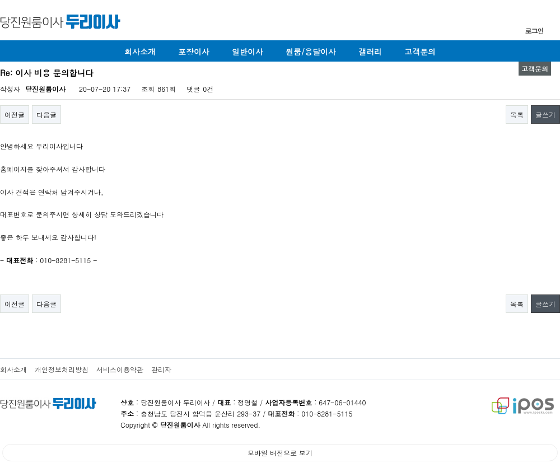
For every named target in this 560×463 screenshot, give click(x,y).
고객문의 (420, 51)
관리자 (161, 369)
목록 (517, 114)
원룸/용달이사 (311, 51)
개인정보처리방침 (61, 369)
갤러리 (370, 51)
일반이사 (247, 51)
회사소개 (140, 51)
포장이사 (193, 51)
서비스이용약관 (119, 369)
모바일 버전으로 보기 (280, 452)
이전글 (14, 114)
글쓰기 (545, 114)
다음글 (46, 114)
